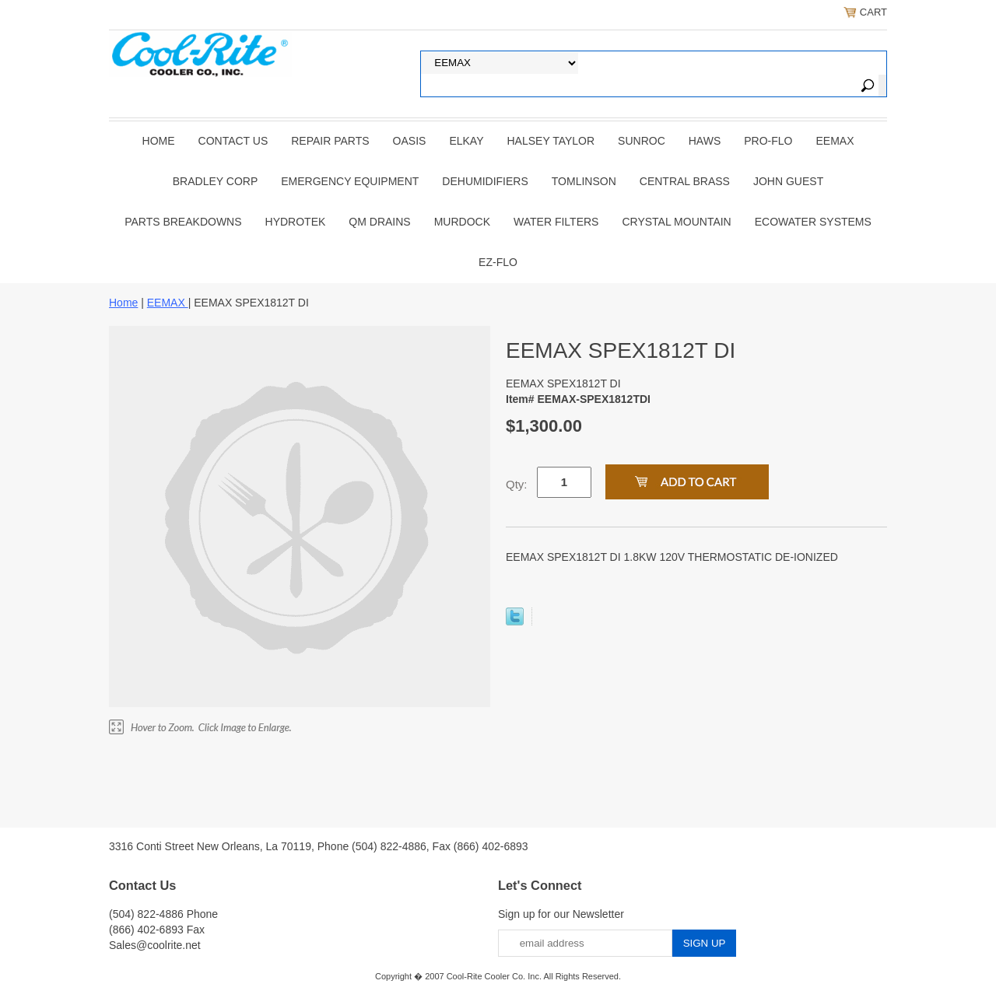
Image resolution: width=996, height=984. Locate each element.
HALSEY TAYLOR (551, 141)
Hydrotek (295, 221)
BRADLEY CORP (215, 181)
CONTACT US (233, 141)
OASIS (409, 141)
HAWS (705, 141)
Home (158, 141)
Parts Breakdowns (182, 221)
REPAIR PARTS (330, 141)
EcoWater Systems (813, 221)
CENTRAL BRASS (685, 181)
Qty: (517, 484)
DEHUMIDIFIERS (485, 181)
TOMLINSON (584, 181)
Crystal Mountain (676, 221)
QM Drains (379, 221)
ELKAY (466, 141)
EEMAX (834, 141)
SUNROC (641, 141)
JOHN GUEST (788, 181)
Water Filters (556, 221)
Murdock (462, 221)
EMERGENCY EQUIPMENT (350, 181)
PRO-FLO (768, 141)
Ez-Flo (498, 262)
